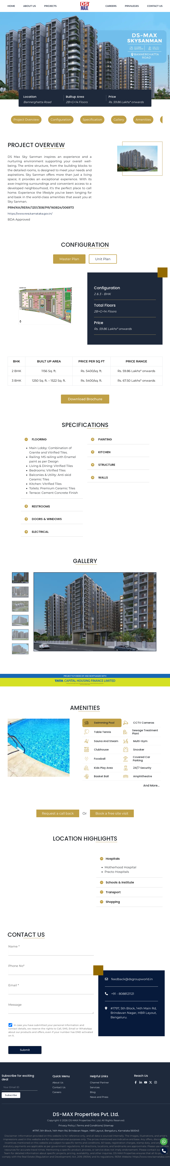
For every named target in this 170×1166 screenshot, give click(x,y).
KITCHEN (100, 452)
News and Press (99, 1096)
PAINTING (101, 439)
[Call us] (164, 1150)
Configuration (61, 119)
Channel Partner (99, 1082)
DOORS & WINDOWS (43, 519)
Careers (111, 5)
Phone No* (16, 966)
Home (11, 5)
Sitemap (108, 1125)
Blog (93, 1092)
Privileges (132, 5)
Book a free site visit (111, 813)
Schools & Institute (117, 882)
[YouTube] (145, 1082)
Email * (13, 985)
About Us (29, 5)
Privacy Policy (66, 1125)
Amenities (143, 119)
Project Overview (26, 119)
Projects (50, 5)
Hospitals (110, 859)
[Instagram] (155, 1082)
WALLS (99, 477)
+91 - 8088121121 (122, 994)
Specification (92, 119)
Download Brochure (85, 399)
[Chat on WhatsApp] (164, 1141)
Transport (110, 892)
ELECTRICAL (37, 532)
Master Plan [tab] (69, 259)
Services (95, 1087)
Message (15, 1004)
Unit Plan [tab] (103, 259)
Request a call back (58, 813)
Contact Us (155, 5)
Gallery (119, 119)
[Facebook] (135, 1082)
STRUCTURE (103, 465)
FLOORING (36, 439)
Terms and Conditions (89, 1125)
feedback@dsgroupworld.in (132, 979)
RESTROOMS (37, 506)
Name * (14, 946)
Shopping (110, 902)
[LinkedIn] (140, 1082)
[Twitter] (150, 1082)
